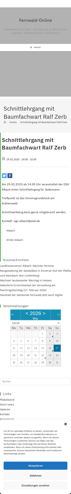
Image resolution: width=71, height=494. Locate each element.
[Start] (5, 122)
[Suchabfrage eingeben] (35, 381)
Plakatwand (7, 399)
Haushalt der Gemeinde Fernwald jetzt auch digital (31, 295)
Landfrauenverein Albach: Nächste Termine (27, 266)
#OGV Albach (14, 240)
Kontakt (5, 414)
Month (16, 323)
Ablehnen (36, 475)
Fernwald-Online (35, 20)
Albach (10, 230)
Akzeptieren (35, 465)
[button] (65, 424)
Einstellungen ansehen (35, 485)
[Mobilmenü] (35, 47)
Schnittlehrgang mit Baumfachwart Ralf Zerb (43, 122)
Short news (7, 404)
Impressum (7, 419)
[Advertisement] (35, 75)
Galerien (5, 409)
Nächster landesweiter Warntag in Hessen (26, 280)
